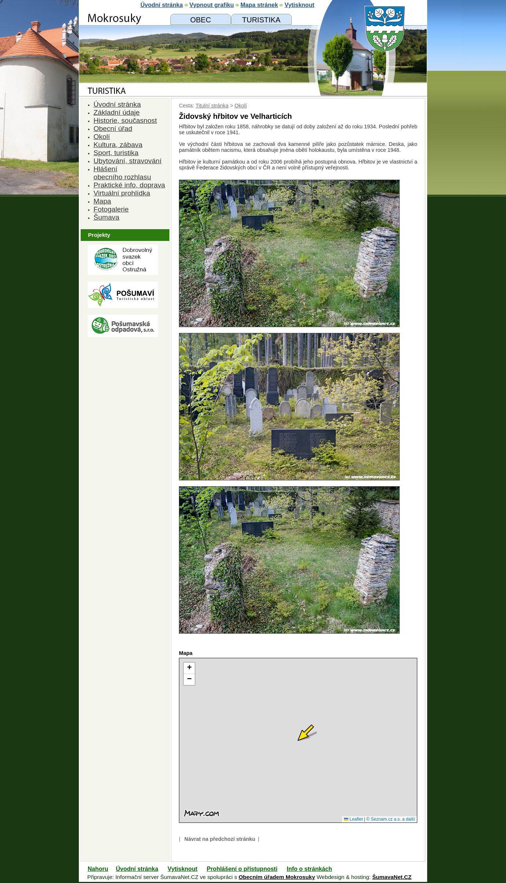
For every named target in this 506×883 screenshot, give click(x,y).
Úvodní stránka (137, 869)
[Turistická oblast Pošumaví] (123, 306)
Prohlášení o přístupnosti (242, 869)
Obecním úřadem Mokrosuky (277, 877)
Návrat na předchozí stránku (220, 839)
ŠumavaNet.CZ (391, 877)
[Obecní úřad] (200, 19)
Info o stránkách (309, 869)
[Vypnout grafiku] (212, 5)
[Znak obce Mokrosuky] (123, 71)
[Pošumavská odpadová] (123, 335)
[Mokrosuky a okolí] (261, 19)
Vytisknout (182, 869)
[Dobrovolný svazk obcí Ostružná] (123, 273)
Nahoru (98, 869)
